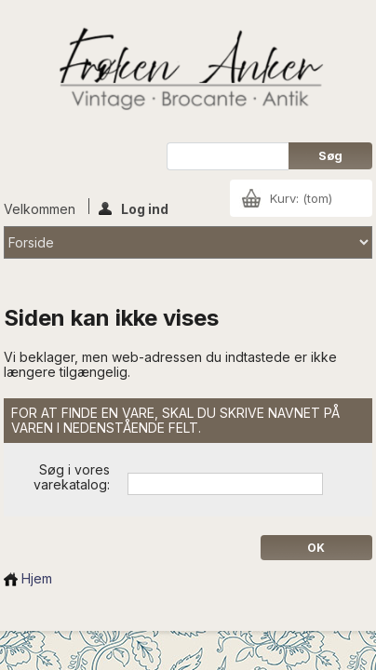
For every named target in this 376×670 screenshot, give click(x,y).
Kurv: (301, 198)
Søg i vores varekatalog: (72, 477)
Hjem (28, 578)
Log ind (133, 207)
